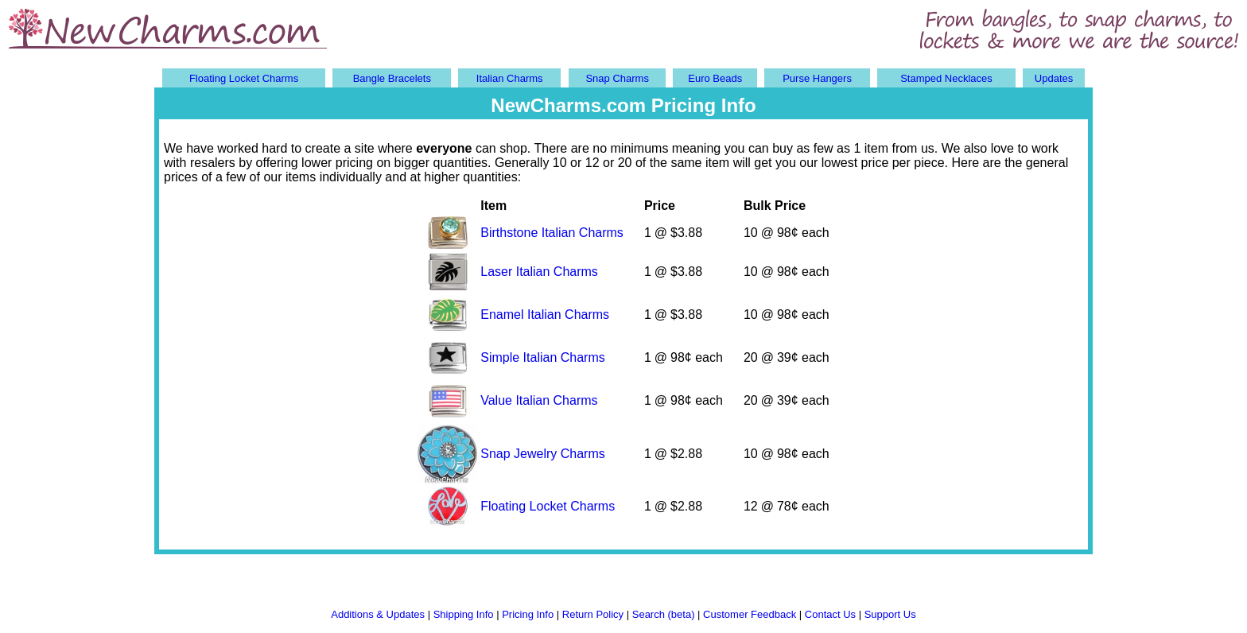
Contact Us (830, 614)
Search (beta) (663, 614)
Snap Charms (616, 78)
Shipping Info (463, 614)
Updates (1054, 78)
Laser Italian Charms (539, 271)
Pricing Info (528, 614)
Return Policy (593, 614)
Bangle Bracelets (392, 78)
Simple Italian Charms (542, 357)
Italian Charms (509, 78)
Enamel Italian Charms (544, 314)
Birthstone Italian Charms (552, 232)
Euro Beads (715, 78)
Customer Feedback (749, 614)
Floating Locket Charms (243, 78)
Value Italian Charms (538, 400)
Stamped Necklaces (946, 78)
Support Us (890, 614)
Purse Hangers (817, 78)
